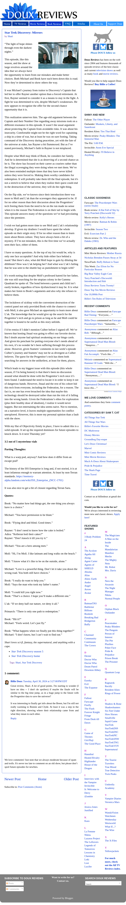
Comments (12, 889)
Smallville (110, 717)
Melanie (88, 359)
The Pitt (109, 640)
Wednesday (110, 819)
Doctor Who (90, 659)
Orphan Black (112, 609)
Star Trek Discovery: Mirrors (23, 32)
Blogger (69, 898)
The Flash (89, 708)
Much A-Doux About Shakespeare (101, 461)
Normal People (112, 598)
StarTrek (109, 724)
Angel (87, 585)
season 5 (27, 651)
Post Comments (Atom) (30, 786)
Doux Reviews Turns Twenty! (99, 285)
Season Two (102, 229)
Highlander (90, 761)
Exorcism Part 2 (98, 233)
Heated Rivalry (92, 757)
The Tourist (110, 759)
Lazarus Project (92, 838)
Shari (18, 662)
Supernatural (111, 749)
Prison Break (111, 658)
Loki (86, 859)
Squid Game (111, 721)
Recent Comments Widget (115, 391)
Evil (86, 684)
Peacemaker (111, 623)
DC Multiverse (91, 430)
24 (85, 540)
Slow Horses (111, 714)
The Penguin (111, 630)
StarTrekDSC (111, 731)
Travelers (109, 763)
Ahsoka (88, 571)
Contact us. (63, 880)
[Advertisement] (103, 177)
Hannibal (89, 754)
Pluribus (109, 644)
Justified (88, 810)
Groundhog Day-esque (95, 439)
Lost (86, 863)
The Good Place (92, 743)
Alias (87, 575)
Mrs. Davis (110, 570)
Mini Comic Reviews (95, 452)
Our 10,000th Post (93, 294)
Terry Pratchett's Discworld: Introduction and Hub (98, 280)
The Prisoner (111, 661)
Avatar (87, 592)
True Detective (112, 770)
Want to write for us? (63, 877)
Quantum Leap (112, 672)
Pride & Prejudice (93, 465)
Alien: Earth (90, 578)
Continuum (90, 642)
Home (42, 779)
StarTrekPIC (111, 735)
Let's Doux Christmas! (95, 443)
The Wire (109, 830)
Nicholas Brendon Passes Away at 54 (102, 257)
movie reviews (110, 73)
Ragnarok (110, 682)
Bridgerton (89, 620)
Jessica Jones (91, 806)
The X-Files (111, 840)
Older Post (71, 779)
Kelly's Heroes (107, 217)
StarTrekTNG (112, 742)
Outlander (110, 612)
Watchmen (110, 816)
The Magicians (112, 535)
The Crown (90, 645)
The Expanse (90, 687)
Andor (87, 582)
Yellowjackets (112, 851)
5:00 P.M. (98, 143)
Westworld (110, 823)
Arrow (87, 589)
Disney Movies (92, 435)
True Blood (110, 767)
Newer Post (12, 779)
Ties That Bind (107, 131)
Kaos (87, 821)
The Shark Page (92, 470)
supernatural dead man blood (99, 341)
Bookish (88, 613)
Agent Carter (90, 561)
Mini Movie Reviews (95, 457)
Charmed (89, 634)
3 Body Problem (92, 536)
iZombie (88, 796)
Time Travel (90, 474)
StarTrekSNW (112, 738)
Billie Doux (16, 681)
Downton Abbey (92, 670)
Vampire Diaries (113, 798)
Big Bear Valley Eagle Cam (98, 273)
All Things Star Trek (94, 417)
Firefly (87, 705)
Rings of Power (112, 693)
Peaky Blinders (112, 626)
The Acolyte (90, 550)
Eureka (87, 680)
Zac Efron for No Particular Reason (99, 268)
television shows (104, 70)
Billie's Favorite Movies (96, 426)
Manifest (109, 553)
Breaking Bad (91, 617)
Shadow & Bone (113, 703)
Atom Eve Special (105, 147)
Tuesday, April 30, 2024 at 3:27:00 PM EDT (45, 681)
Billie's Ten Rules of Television (100, 298)
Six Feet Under (112, 710)
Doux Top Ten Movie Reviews (99, 289)
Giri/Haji (88, 740)
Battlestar (89, 606)
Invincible (89, 785)
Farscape (88, 701)
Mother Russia (114, 253)
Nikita (108, 595)
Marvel (88, 448)
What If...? (110, 826)
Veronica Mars (112, 802)
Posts (10, 883)
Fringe (87, 715)
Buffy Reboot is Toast (108, 262)
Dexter (87, 655)
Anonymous (90, 329)
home (25, 656)
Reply (14, 718)
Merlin (108, 556)
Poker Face (110, 647)
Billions (88, 610)
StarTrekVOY (112, 745)
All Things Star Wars (94, 421)
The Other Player (101, 119)
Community (90, 638)
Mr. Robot (110, 567)
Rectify (108, 686)
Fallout (87, 698)
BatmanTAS (90, 603)
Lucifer (88, 866)
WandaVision (111, 812)
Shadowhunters (112, 707)
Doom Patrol (90, 666)
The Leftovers (91, 842)
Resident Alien (112, 689)
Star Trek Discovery (32, 662)
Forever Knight (92, 712)
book (95, 73)
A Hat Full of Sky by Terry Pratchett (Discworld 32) (101, 211)
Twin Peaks (110, 774)
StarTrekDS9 (111, 728)
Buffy (87, 624)
